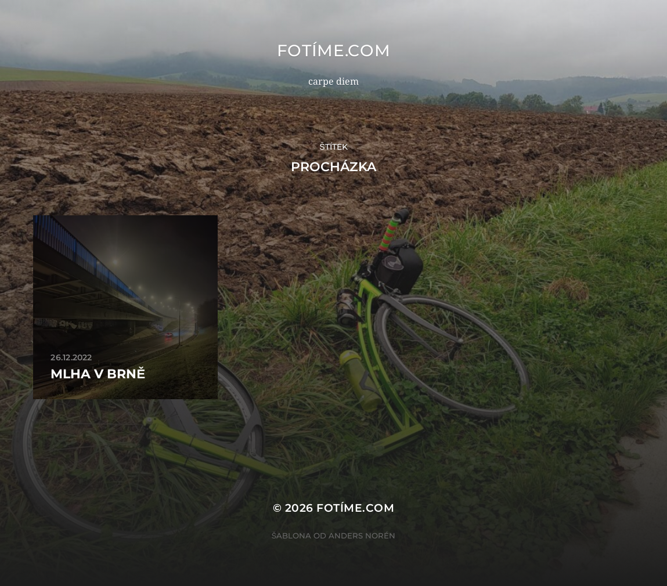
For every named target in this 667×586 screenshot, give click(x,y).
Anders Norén (362, 535)
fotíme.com (334, 50)
